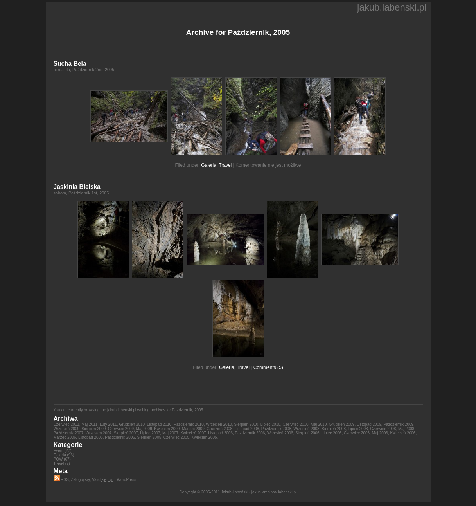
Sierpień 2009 (94, 429)
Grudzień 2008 (219, 429)
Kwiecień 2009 (167, 429)
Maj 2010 (319, 424)
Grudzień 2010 (132, 424)
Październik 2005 (120, 437)
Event (59, 450)
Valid (103, 479)
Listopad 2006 (220, 433)
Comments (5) (268, 367)
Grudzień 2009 (342, 424)
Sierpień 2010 (246, 424)
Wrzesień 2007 (99, 433)
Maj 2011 (89, 424)
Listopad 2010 (159, 424)
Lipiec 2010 (270, 424)
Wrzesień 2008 (306, 429)
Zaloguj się (80, 479)
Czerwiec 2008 (383, 429)
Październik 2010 (189, 424)
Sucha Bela (70, 63)
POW (58, 459)
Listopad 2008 (246, 429)
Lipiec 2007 (150, 433)
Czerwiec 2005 (176, 437)
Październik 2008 (276, 429)
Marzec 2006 (65, 437)
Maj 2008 (406, 429)
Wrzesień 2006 (280, 433)
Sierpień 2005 (149, 437)
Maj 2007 (170, 433)
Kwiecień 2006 (402, 433)
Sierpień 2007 (126, 433)
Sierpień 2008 (334, 429)
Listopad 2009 (369, 424)
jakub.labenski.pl (391, 7)
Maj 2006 (380, 433)
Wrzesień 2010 (219, 424)
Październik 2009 (398, 424)
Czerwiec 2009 (121, 429)
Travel (225, 165)
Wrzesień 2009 (67, 429)
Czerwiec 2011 (66, 424)
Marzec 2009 (193, 429)
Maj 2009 (144, 429)
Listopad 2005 (90, 437)
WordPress (126, 479)
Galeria (208, 165)
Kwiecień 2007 (193, 433)
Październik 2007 (69, 433)
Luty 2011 (108, 424)
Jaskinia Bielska (77, 187)
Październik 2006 (250, 433)
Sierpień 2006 (307, 433)
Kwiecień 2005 (204, 437)
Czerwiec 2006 (357, 433)
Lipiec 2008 (358, 429)
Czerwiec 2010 (295, 424)
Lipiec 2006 (331, 433)
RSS (61, 479)
